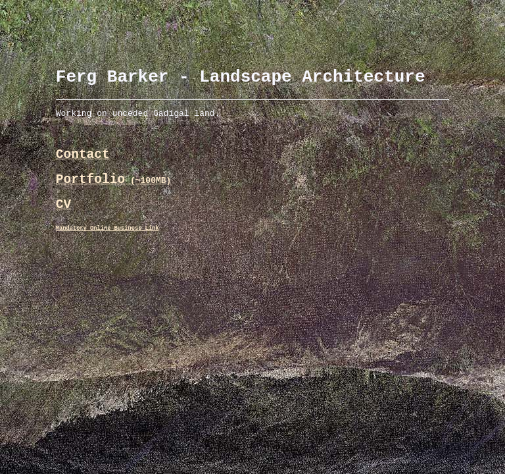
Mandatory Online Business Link (107, 247)
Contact (83, 164)
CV (63, 221)
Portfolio (114, 192)
